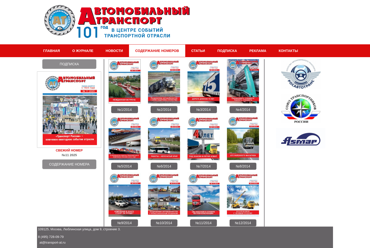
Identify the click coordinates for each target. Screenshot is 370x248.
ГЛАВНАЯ (51, 51)
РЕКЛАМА (257, 51)
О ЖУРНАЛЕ (82, 51)
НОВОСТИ (114, 51)
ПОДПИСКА (227, 51)
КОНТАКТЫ (288, 51)
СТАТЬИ (198, 51)
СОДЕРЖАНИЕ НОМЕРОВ (157, 51)
